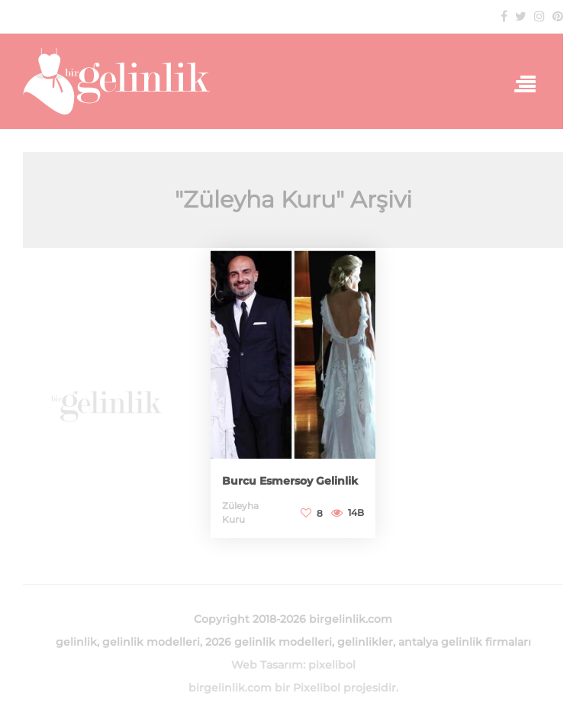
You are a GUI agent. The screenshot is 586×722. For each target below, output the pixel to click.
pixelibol (332, 665)
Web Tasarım (267, 665)
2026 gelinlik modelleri (268, 642)
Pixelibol (316, 688)
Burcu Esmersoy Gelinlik (290, 481)
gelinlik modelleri (151, 642)
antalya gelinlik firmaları (464, 642)
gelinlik (76, 642)
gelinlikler (365, 642)
